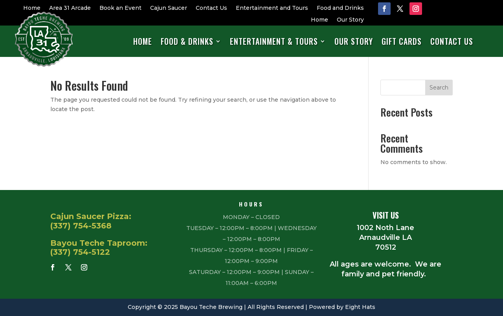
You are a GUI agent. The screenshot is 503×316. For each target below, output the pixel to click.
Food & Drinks (187, 42)
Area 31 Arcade (70, 8)
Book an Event (120, 8)
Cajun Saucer (168, 8)
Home (31, 8)
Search (439, 87)
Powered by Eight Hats (342, 307)
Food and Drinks (340, 8)
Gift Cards (402, 42)
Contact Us (211, 8)
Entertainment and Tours (272, 8)
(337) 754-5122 (80, 252)
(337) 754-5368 (81, 225)
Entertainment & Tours (274, 42)
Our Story (350, 20)
